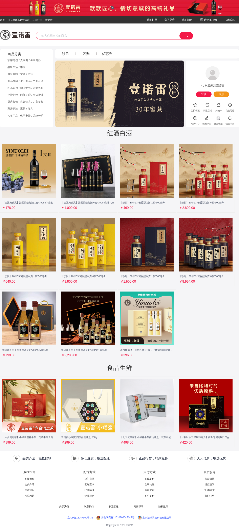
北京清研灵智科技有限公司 (155, 518)
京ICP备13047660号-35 (80, 517)
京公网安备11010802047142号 (115, 517)
